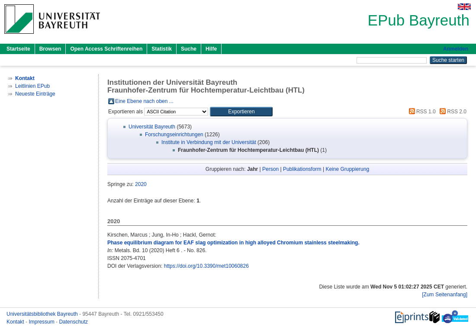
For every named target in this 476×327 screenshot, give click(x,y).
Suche (188, 49)
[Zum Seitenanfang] (444, 295)
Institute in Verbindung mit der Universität (208, 142)
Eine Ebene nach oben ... (144, 101)
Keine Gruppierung (347, 169)
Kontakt (16, 322)
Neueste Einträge (35, 94)
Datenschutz (73, 322)
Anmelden (455, 49)
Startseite (18, 49)
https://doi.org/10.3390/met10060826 (206, 266)
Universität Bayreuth (152, 127)
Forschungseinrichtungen (174, 134)
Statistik (161, 49)
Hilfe (211, 49)
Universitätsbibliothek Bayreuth (42, 314)
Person (270, 169)
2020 (141, 184)
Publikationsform (302, 169)
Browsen (50, 49)
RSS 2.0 (451, 112)
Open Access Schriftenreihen (106, 49)
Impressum (42, 322)
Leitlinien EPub (32, 86)
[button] (241, 111)
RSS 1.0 (421, 112)
